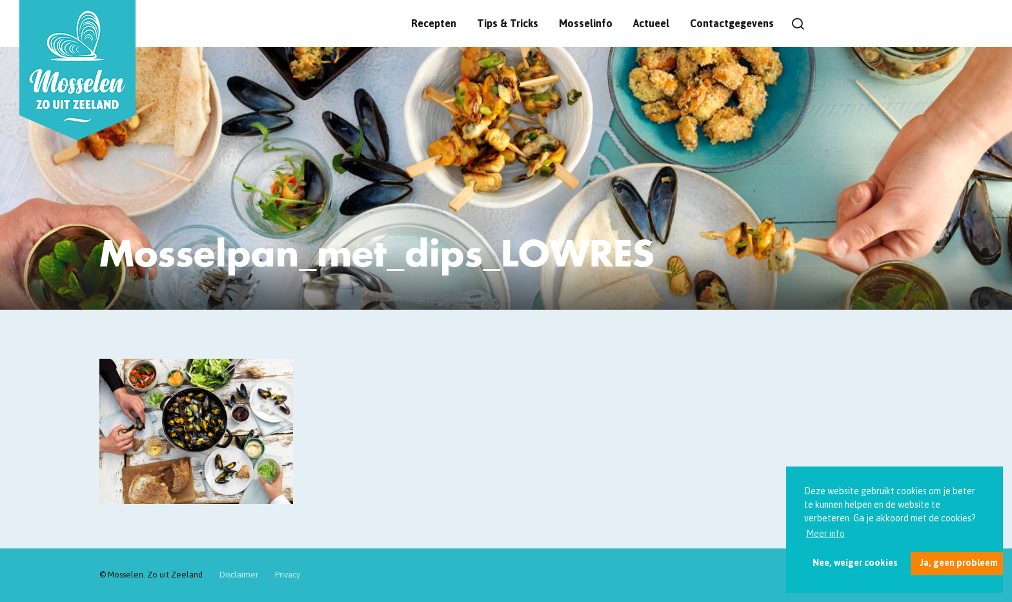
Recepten (433, 23)
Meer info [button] (825, 533)
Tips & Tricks (507, 23)
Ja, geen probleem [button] (959, 562)
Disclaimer (238, 574)
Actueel (651, 23)
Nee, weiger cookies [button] (855, 562)
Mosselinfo (585, 23)
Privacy (287, 574)
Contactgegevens (732, 23)
